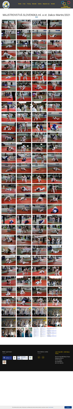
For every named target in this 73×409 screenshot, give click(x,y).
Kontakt (53, 3)
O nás (24, 3)
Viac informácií (50, 407)
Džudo (19, 3)
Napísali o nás (46, 3)
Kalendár (34, 3)
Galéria (39, 3)
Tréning (29, 3)
